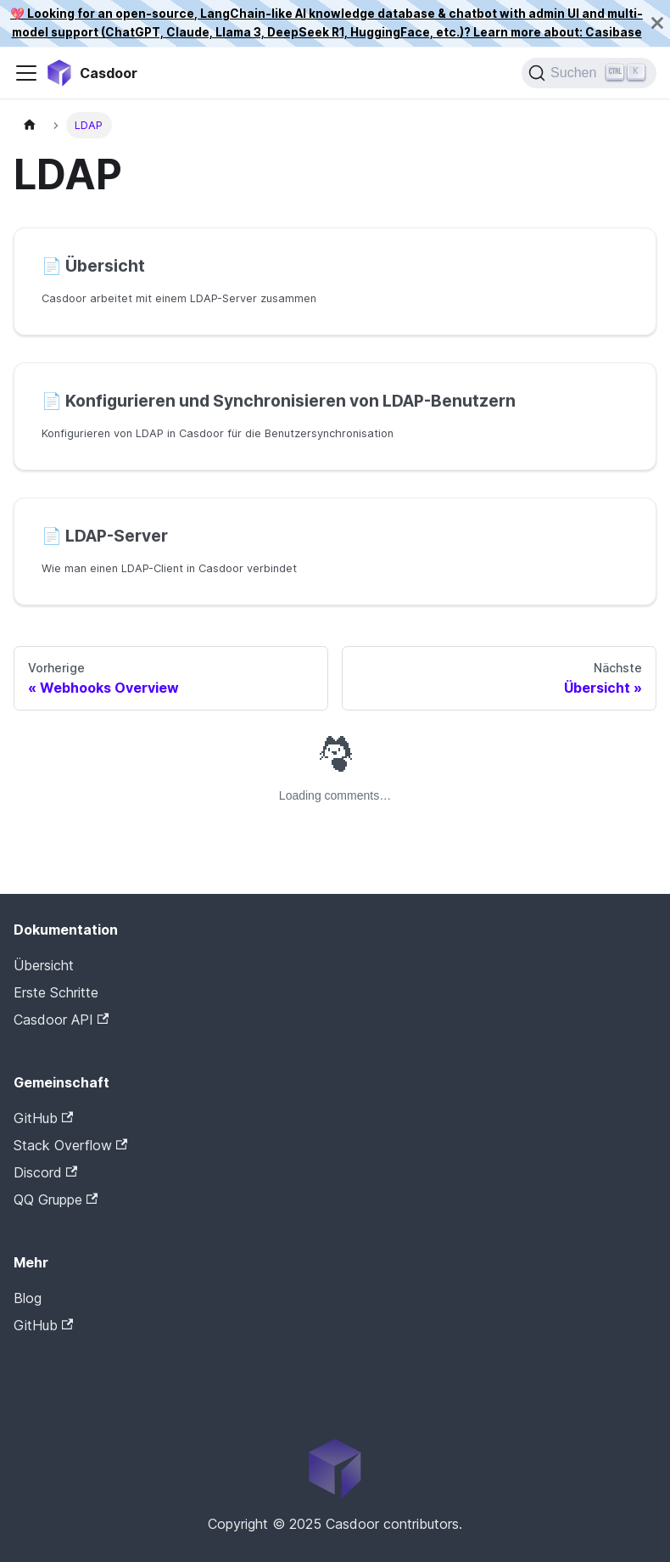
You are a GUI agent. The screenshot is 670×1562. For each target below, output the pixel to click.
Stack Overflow (70, 1145)
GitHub (43, 1118)
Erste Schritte (56, 992)
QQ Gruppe (56, 1199)
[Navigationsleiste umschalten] (26, 73)
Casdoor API (61, 1019)
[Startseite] (30, 125)
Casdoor (86, 1351)
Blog (28, 1297)
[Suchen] (589, 73)
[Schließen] (657, 23)
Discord (45, 1172)
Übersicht (44, 965)
